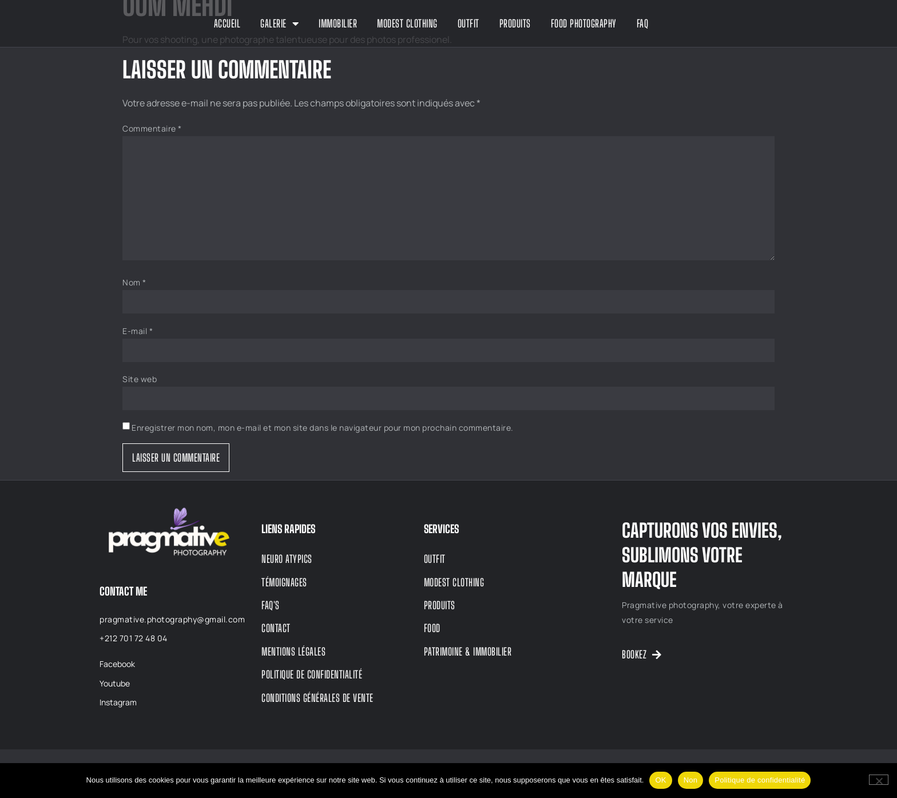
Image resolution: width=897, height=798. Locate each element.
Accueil (227, 23)
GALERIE (279, 23)
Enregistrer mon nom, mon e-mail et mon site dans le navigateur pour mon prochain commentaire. (323, 427)
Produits (515, 23)
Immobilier (338, 23)
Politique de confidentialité (760, 780)
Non (691, 780)
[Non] (878, 780)
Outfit (468, 23)
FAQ (643, 23)
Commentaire (152, 128)
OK (660, 780)
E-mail (137, 330)
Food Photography (584, 23)
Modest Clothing (407, 23)
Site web (139, 379)
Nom (134, 282)
